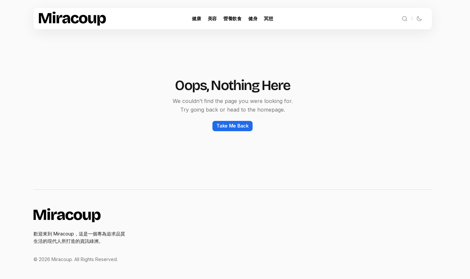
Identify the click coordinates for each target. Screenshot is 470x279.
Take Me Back (232, 126)
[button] (404, 18)
